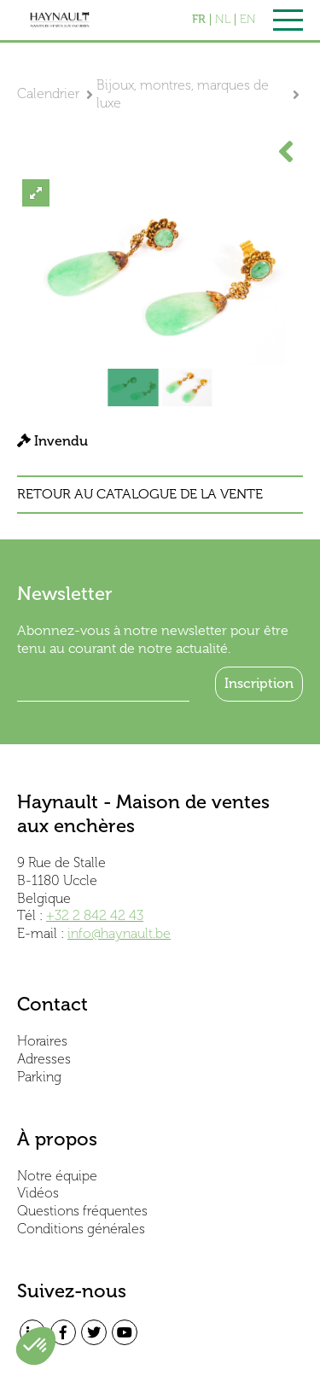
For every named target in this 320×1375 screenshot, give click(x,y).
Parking (39, 1077)
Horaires (42, 1041)
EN (248, 20)
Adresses (44, 1059)
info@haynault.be (119, 933)
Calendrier (48, 93)
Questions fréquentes (82, 1211)
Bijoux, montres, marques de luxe (182, 94)
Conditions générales (81, 1229)
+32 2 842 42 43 (94, 915)
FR (199, 20)
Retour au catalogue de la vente (140, 494)
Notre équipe (57, 1176)
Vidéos (38, 1193)
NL (222, 20)
